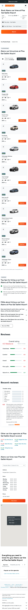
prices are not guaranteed (7, 598)
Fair (5, 398)
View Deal (22, 79)
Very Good (7, 393)
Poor (5, 401)
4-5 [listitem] (9, 77)
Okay (5, 396)
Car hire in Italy (19, 584)
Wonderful (7, 391)
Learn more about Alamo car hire (11, 573)
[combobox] (3, 17)
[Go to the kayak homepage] (9, 6)
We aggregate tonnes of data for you (14, 605)
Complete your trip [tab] (15, 564)
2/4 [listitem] (8, 139)
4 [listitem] (3, 97)
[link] (14, 500)
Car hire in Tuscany (9, 585)
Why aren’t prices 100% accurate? (14, 608)
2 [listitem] (3, 77)
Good (5, 394)
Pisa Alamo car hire (5, 587)
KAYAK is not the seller (14, 603)
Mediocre (6, 400)
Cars (13, 584)
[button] (25, 2)
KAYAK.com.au (7, 584)
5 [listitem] (3, 159)
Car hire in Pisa (18, 585)
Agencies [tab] (5, 564)
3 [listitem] (6, 221)
